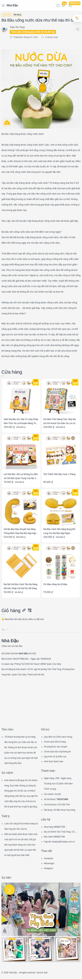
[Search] (58, 5)
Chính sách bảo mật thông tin (57, 751)
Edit (45, 972)
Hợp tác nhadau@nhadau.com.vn (59, 841)
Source (40, 972)
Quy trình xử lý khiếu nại (55, 756)
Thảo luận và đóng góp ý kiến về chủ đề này (33, 32)
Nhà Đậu (12, 5)
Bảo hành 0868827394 (54, 836)
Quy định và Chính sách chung (58, 737)
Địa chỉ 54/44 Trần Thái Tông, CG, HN (60, 832)
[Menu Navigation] (3, 5)
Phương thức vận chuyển (55, 746)
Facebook (48, 858)
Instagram (48, 868)
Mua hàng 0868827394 (54, 827)
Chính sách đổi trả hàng (55, 742)
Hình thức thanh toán (53, 761)
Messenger (49, 863)
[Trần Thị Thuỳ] (17, 27)
